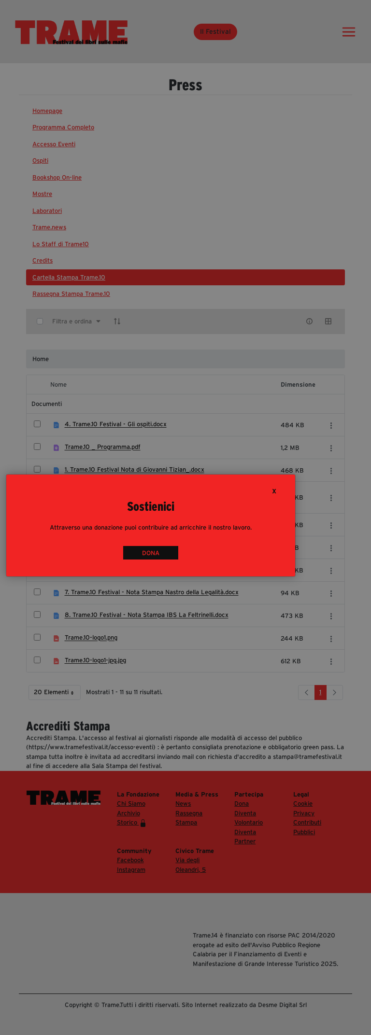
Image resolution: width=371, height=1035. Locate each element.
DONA (150, 552)
